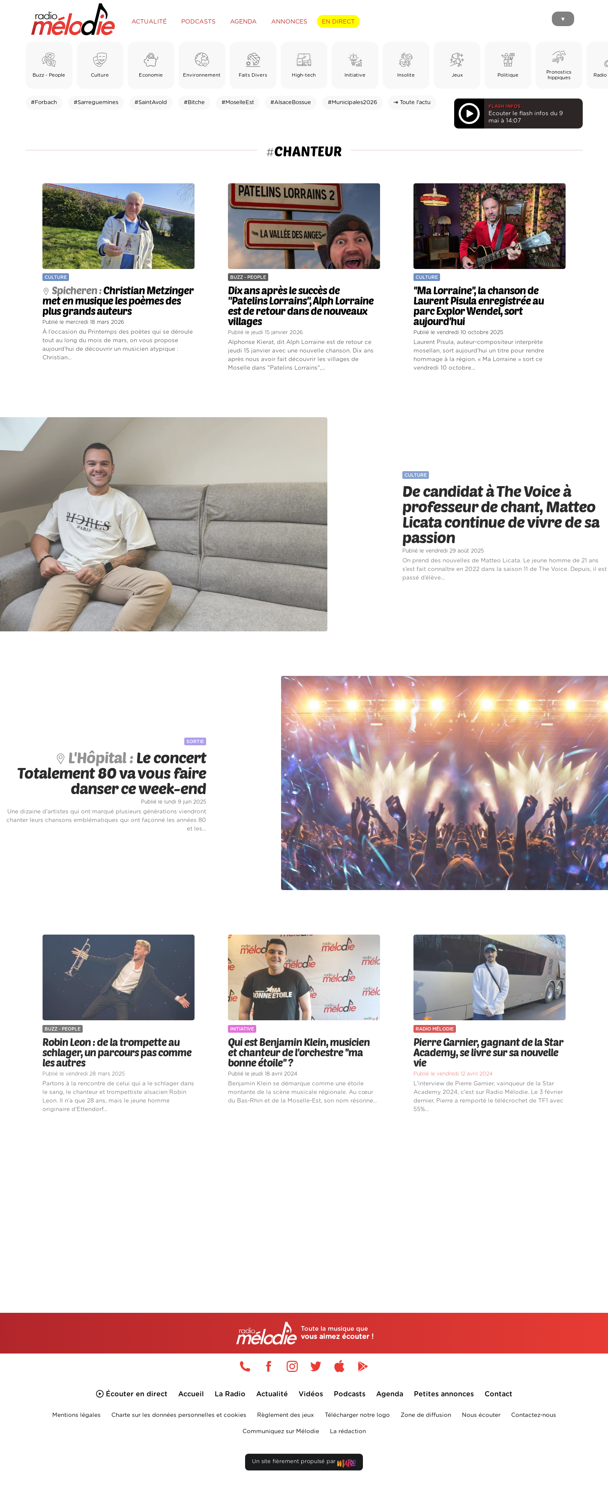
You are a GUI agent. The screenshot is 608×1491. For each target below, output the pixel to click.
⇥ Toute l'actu (412, 102)
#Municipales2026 (352, 102)
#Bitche (194, 102)
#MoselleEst (238, 102)
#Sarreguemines (96, 102)
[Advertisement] (304, 1203)
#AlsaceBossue (290, 102)
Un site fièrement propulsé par (304, 1463)
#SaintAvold (151, 102)
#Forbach (44, 102)
